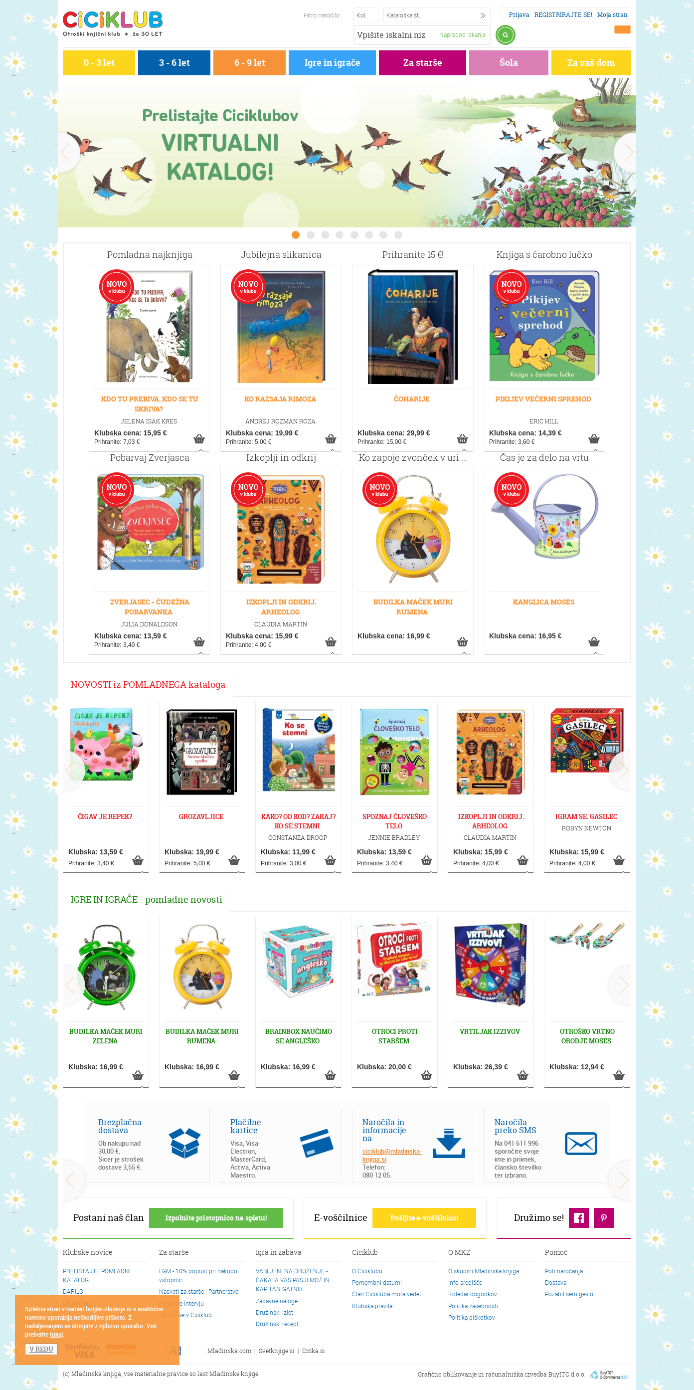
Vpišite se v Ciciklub (185, 1315)
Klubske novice (88, 1253)
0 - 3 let (99, 62)
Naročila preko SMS (515, 1126)
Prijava (519, 14)
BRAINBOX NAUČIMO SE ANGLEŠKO (298, 1036)
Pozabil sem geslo (569, 1294)
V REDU (41, 1349)
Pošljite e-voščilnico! (424, 1217)
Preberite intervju (181, 1303)
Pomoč (556, 1253)
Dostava (555, 1282)
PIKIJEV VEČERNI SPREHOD (543, 398)
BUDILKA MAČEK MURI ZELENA (106, 1036)
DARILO (73, 1291)
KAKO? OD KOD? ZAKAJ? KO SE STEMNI (298, 821)
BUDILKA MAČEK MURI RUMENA (413, 606)
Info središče (465, 1282)
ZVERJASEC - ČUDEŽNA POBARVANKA (149, 606)
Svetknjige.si (277, 1351)
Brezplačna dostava (120, 1126)
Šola (509, 62)
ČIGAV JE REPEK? (105, 816)
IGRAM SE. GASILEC (586, 816)
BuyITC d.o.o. (567, 1374)
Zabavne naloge (277, 1301)
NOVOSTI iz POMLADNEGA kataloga (148, 684)
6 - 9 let (249, 62)
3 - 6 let (174, 62)
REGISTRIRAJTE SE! (563, 14)
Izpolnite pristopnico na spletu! (216, 1217)
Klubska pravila (372, 1306)
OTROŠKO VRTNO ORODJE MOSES (587, 1036)
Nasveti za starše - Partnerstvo (199, 1291)
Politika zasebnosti (473, 1306)
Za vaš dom (591, 62)
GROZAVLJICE (201, 816)
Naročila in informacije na (384, 1130)
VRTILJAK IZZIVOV (490, 1031)
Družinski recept (277, 1324)
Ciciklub (365, 1253)
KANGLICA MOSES (543, 601)
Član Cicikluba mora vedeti (387, 1294)
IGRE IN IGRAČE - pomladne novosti (146, 899)
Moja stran (612, 14)
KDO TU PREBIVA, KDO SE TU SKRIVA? (149, 403)
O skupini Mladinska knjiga (483, 1271)
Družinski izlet (274, 1312)
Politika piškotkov (471, 1317)
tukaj (56, 1334)
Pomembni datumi (377, 1282)
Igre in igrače (332, 62)
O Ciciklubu (367, 1271)
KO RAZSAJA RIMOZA (280, 398)
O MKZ (459, 1253)
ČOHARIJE (412, 398)
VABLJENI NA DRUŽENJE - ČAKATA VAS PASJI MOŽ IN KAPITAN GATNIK (293, 1280)
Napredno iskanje (462, 34)
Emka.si (313, 1351)
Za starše (422, 62)
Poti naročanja (564, 1271)
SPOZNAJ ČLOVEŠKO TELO (394, 821)
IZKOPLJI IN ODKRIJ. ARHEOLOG (281, 606)
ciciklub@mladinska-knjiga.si (392, 1155)
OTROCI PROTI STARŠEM (395, 1036)
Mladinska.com (229, 1351)
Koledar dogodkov (472, 1294)
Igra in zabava (279, 1253)
